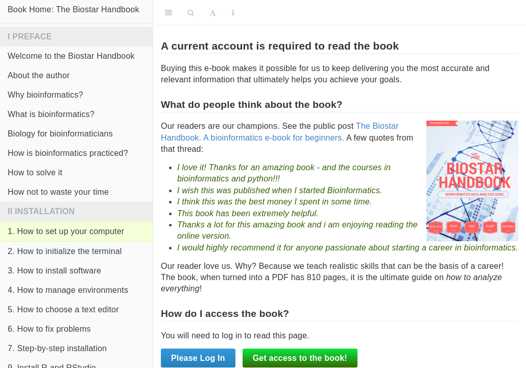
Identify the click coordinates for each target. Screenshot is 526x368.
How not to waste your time (58, 192)
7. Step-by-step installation (57, 348)
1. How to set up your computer (66, 231)
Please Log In (198, 358)
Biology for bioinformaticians (60, 133)
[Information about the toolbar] (233, 13)
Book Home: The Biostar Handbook (73, 9)
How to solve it (35, 172)
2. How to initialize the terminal (65, 251)
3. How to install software (54, 270)
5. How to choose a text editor (63, 309)
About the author (39, 75)
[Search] (191, 13)
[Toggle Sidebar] (168, 13)
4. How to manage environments (68, 290)
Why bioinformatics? (45, 94)
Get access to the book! (300, 358)
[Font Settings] (213, 13)
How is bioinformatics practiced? (68, 153)
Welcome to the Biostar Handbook (71, 56)
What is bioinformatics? (51, 114)
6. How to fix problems (49, 329)
